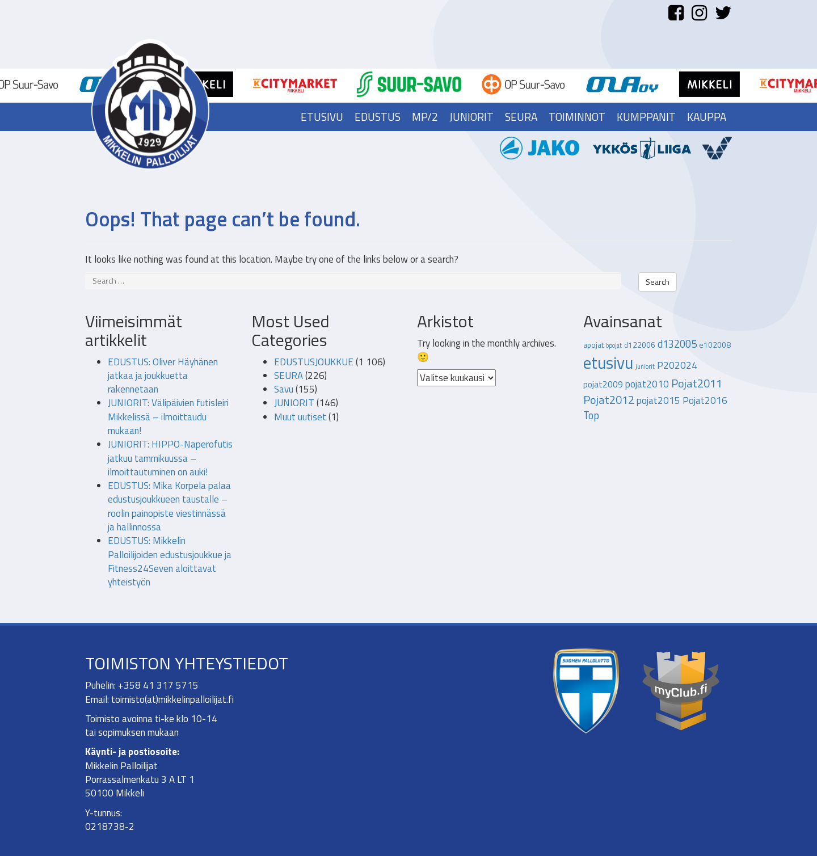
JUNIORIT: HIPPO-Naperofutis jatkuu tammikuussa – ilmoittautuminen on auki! (170, 458)
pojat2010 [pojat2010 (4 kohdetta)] (647, 384)
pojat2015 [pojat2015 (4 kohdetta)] (658, 400)
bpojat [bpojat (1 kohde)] (614, 345)
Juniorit (471, 116)
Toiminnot (577, 116)
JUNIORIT (294, 402)
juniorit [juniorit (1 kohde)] (645, 366)
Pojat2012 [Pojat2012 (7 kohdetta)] (608, 399)
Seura (521, 116)
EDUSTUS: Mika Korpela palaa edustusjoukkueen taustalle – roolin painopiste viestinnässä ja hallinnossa (169, 506)
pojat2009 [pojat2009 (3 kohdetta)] (603, 384)
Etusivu (322, 116)
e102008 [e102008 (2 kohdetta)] (715, 345)
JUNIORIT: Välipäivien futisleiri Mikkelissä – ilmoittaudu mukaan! (168, 416)
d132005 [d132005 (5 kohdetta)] (677, 344)
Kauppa (706, 116)
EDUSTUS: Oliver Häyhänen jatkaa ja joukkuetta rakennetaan (163, 376)
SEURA (288, 375)
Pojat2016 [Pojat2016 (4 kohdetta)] (705, 400)
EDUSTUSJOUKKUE (313, 362)
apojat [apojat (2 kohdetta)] (593, 345)
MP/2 (425, 116)
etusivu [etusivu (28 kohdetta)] (608, 362)
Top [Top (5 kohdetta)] (591, 415)
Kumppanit (646, 116)
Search (657, 282)
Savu (283, 389)
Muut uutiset (300, 417)
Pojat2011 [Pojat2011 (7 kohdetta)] (696, 383)
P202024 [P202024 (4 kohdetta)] (677, 365)
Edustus (378, 116)
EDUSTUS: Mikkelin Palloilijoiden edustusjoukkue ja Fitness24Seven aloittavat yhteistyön (169, 561)
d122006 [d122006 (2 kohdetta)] (639, 345)
